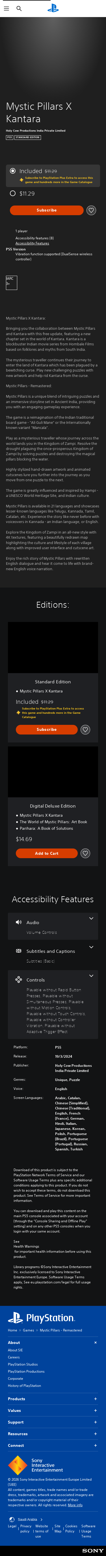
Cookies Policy (71, 1529)
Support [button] (53, 1422)
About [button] (53, 1343)
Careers (14, 1357)
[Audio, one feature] (53, 926)
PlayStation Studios (23, 1364)
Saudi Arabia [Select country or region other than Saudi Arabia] (26, 1520)
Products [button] (53, 1399)
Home (12, 1330)
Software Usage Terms (88, 1531)
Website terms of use (41, 1531)
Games (28, 1330)
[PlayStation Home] (53, 8)
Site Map (58, 1529)
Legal (12, 1526)
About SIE (15, 1350)
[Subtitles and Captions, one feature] (53, 954)
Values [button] (53, 1410)
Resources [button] (53, 1434)
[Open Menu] (6, 8)
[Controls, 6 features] (53, 1004)
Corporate (15, 1378)
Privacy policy (25, 1529)
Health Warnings (26, 1246)
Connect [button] (53, 1445)
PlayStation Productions (26, 1371)
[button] (32, 243)
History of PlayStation (24, 1385)
